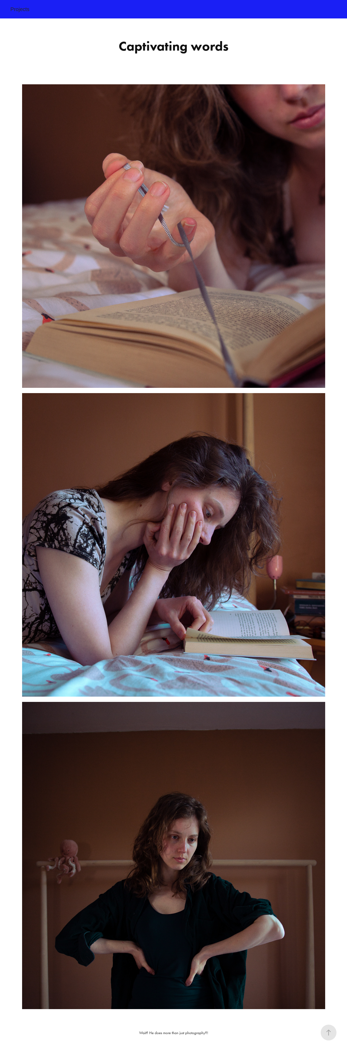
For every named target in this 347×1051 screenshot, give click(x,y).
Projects (20, 9)
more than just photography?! (185, 1032)
